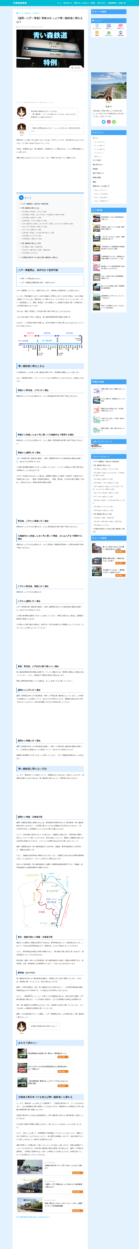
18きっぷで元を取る (101, 194)
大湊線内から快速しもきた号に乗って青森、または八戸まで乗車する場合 (47, 223)
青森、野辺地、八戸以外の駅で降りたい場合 (38, 233)
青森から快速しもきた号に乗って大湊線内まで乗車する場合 (43, 214)
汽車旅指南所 (20, 3)
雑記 (94, 182)
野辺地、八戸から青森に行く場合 (34, 220)
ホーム (59, 3)
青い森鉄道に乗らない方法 (31, 243)
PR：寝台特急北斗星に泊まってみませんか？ (33, 1217)
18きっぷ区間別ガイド (102, 201)
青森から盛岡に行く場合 (31, 217)
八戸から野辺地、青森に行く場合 (34, 226)
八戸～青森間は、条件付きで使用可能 (34, 204)
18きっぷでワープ (100, 190)
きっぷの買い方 (100, 149)
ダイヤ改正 (97, 160)
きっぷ (95, 138)
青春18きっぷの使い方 (81, 3)
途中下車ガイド (98, 173)
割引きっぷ (109, 26)
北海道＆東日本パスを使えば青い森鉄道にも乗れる (39, 257)
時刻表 (93, 3)
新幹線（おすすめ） (30, 253)
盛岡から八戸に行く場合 (31, 236)
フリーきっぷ (99, 153)
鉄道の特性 (121, 33)
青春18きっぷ (121, 26)
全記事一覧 (121, 3)
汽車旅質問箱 (112, 3)
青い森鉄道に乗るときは (30, 208)
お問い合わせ (101, 3)
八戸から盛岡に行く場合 (31, 229)
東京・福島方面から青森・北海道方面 (36, 250)
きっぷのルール (97, 26)
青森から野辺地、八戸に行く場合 (34, 211)
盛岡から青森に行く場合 (32, 239)
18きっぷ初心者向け (101, 197)
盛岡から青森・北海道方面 (32, 247)
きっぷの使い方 (100, 145)
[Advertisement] (50, 85)
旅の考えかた (68, 3)
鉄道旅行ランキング (97, 448)
